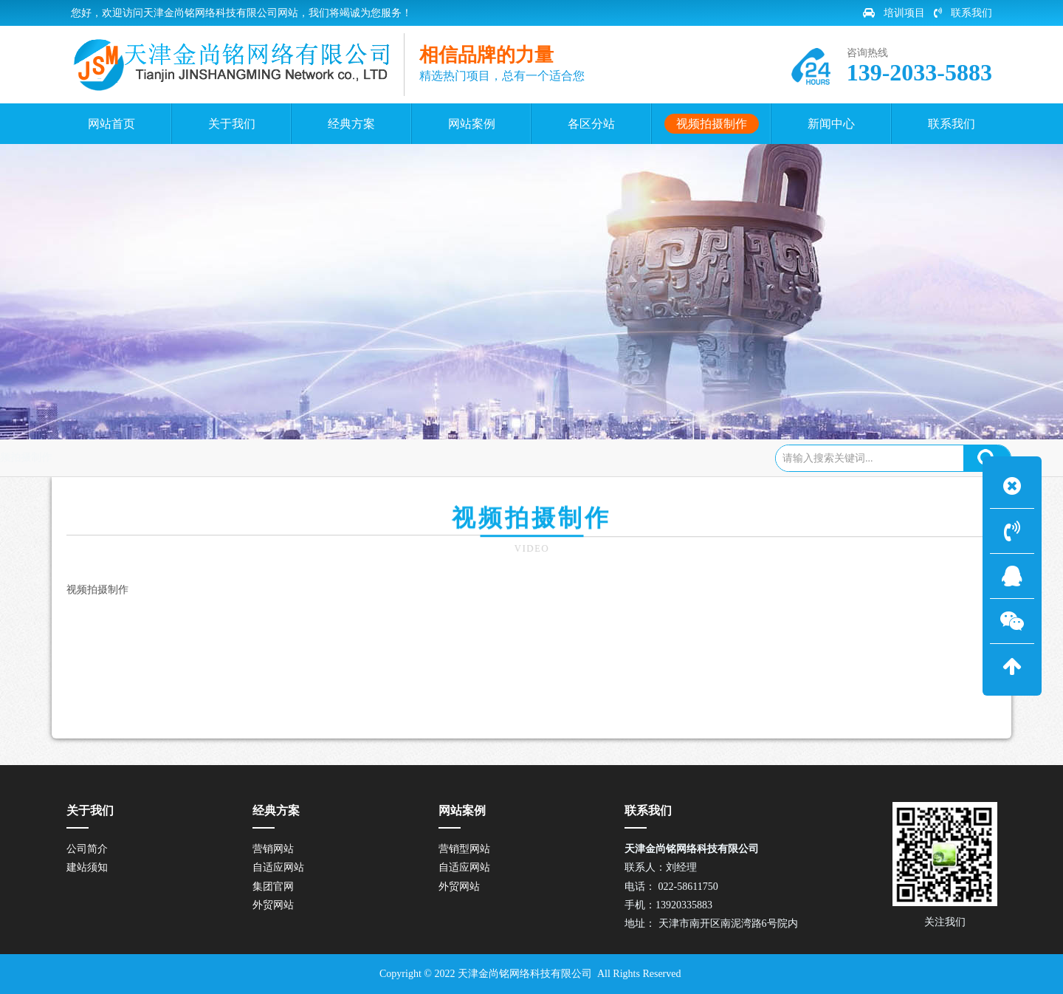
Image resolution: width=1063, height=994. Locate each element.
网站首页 (135, 457)
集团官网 (273, 886)
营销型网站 (464, 848)
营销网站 (273, 848)
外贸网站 (273, 905)
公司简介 (87, 848)
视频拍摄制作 (208, 457)
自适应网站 (278, 867)
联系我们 (963, 12)
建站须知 (87, 867)
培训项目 (894, 12)
